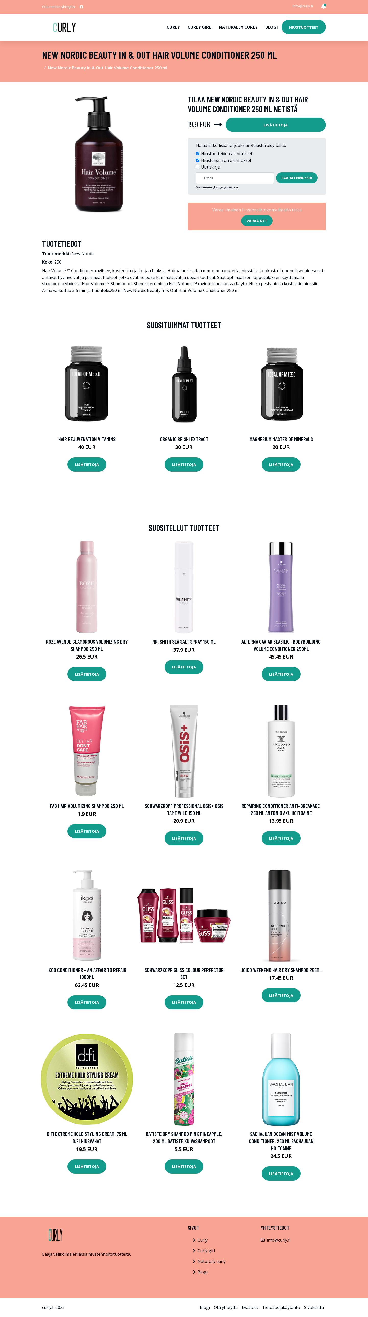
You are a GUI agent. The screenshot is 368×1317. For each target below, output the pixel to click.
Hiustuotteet (303, 27)
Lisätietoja (276, 124)
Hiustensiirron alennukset (226, 160)
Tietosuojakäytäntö (281, 1307)
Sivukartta (314, 1307)
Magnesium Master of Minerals (281, 439)
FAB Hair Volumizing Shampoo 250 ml (87, 806)
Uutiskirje (210, 167)
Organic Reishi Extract (184, 439)
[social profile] (81, 7)
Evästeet (250, 1307)
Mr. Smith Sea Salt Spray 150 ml (184, 641)
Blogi (271, 27)
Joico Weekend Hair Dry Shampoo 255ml (281, 970)
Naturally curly (238, 27)
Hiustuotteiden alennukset (226, 154)
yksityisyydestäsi (225, 187)
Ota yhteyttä (226, 1307)
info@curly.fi (303, 6)
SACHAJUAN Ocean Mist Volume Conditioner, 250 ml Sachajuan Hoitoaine (281, 1141)
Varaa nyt (257, 220)
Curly (173, 27)
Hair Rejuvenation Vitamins (87, 439)
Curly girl (199, 27)
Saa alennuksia (296, 177)
